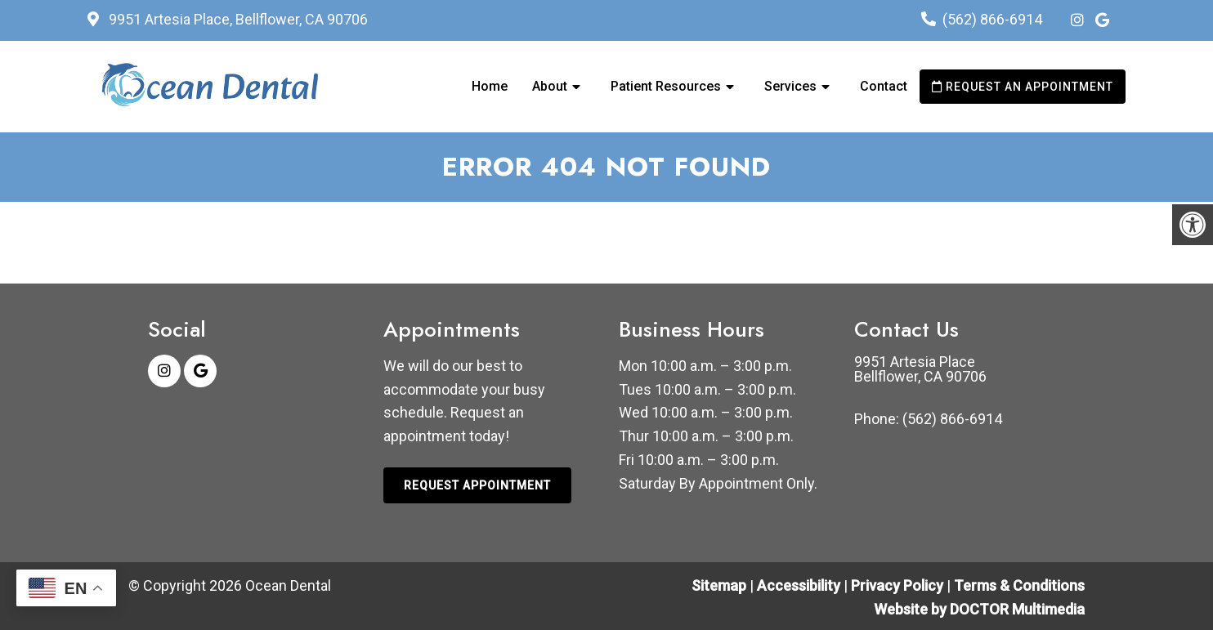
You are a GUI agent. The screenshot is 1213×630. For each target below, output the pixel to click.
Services (790, 86)
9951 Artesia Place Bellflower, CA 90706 (920, 369)
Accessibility (798, 585)
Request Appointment (477, 485)
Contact (883, 86)
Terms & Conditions (1019, 585)
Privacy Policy (899, 585)
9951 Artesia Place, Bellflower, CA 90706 (236, 19)
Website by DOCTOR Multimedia (979, 609)
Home (490, 86)
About (549, 86)
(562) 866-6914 (992, 19)
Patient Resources (666, 86)
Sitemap (719, 585)
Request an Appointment (1022, 86)
